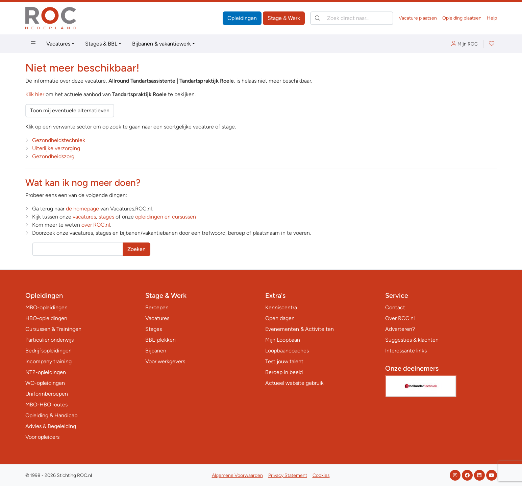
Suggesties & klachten (412, 340)
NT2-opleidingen (45, 372)
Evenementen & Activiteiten (299, 329)
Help (492, 18)
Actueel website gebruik (294, 383)
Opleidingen (242, 18)
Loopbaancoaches (287, 350)
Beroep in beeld (284, 372)
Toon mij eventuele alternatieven (69, 110)
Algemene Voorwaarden (237, 475)
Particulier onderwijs (49, 340)
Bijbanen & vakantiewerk (161, 43)
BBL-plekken (160, 340)
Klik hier (34, 94)
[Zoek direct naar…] (351, 18)
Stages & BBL (101, 43)
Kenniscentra (281, 307)
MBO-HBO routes (46, 404)
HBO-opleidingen (46, 318)
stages (106, 216)
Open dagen (280, 318)
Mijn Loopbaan (282, 340)
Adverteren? (400, 329)
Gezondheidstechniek (58, 140)
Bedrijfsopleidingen (48, 350)
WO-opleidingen (45, 383)
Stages (153, 329)
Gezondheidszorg (53, 156)
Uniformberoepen (46, 394)
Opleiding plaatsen (461, 18)
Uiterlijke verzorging (56, 148)
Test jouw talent (284, 361)
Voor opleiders (42, 437)
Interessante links (406, 350)
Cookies (321, 475)
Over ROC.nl (400, 318)
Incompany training (48, 361)
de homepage (82, 208)
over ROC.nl (95, 225)
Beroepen (157, 307)
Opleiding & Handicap (51, 415)
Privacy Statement (287, 475)
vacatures (84, 216)
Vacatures (58, 43)
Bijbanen (155, 350)
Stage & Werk (284, 18)
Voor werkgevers (165, 361)
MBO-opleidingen (46, 307)
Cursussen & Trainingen (53, 329)
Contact (395, 307)
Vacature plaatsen (418, 18)
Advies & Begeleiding (50, 426)
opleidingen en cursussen (165, 216)
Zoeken (136, 249)
